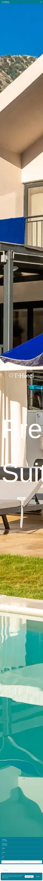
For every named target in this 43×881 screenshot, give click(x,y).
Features (21, 498)
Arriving (4, 839)
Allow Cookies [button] (29, 876)
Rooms (3, 848)
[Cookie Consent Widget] (21, 876)
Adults (3, 852)
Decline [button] (38, 876)
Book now (22, 861)
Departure (4, 843)
